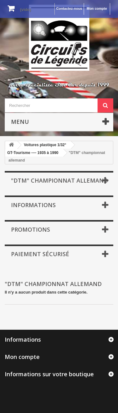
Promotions (30, 229)
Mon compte (97, 8)
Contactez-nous (69, 8)
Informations (33, 205)
